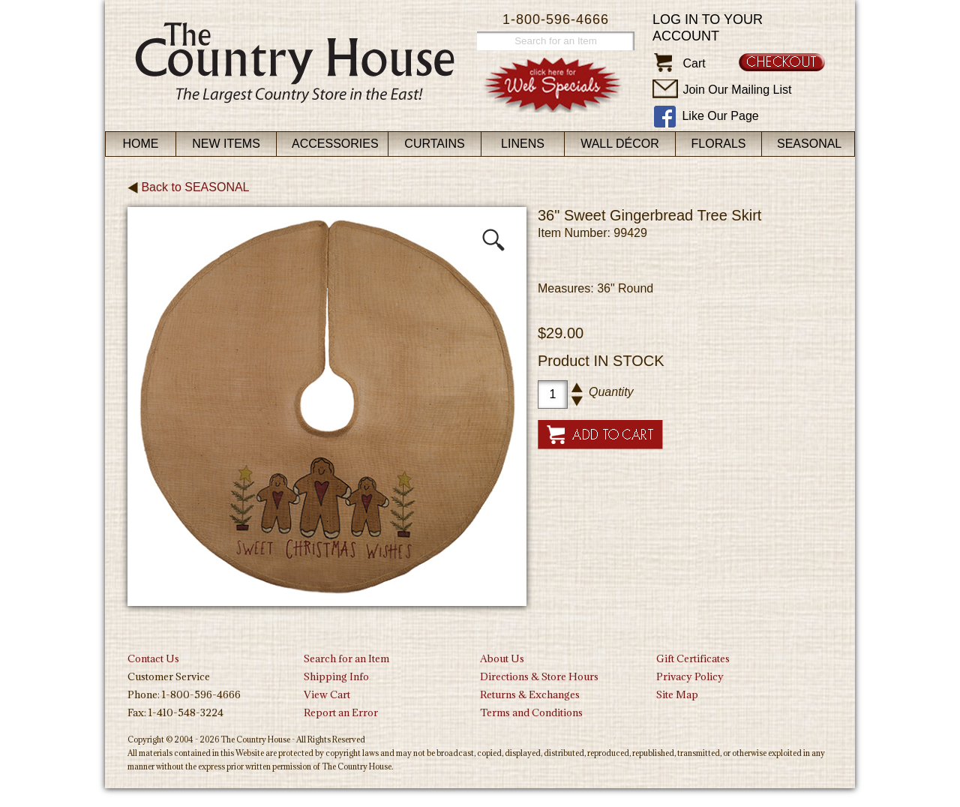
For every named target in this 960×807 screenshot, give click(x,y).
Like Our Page (720, 116)
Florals (719, 143)
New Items (226, 143)
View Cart (327, 694)
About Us (502, 658)
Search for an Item (346, 658)
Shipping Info (336, 676)
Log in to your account (707, 28)
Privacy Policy (690, 676)
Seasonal (809, 143)
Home (141, 143)
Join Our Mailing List (736, 89)
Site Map (677, 694)
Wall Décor (619, 143)
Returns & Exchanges (530, 694)
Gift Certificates (693, 658)
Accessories (335, 143)
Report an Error (341, 712)
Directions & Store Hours (539, 676)
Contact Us (153, 658)
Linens (522, 143)
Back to (189, 187)
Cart (693, 63)
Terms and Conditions (531, 712)
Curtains (434, 143)
